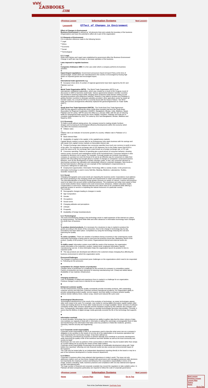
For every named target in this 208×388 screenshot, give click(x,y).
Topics (107, 377)
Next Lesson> (141, 21)
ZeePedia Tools (115, 385)
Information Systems (104, 20)
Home (63, 377)
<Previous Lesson (68, 21)
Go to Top (130, 377)
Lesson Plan (88, 377)
